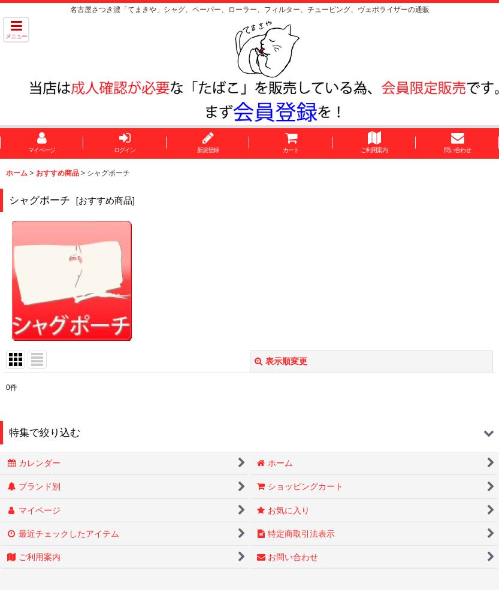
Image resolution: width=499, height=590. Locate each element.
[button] (16, 30)
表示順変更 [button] (281, 361)
